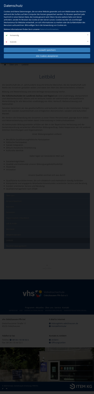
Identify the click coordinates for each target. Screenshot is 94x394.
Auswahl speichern (47, 50)
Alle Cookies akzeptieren (47, 56)
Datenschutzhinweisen (49, 29)
